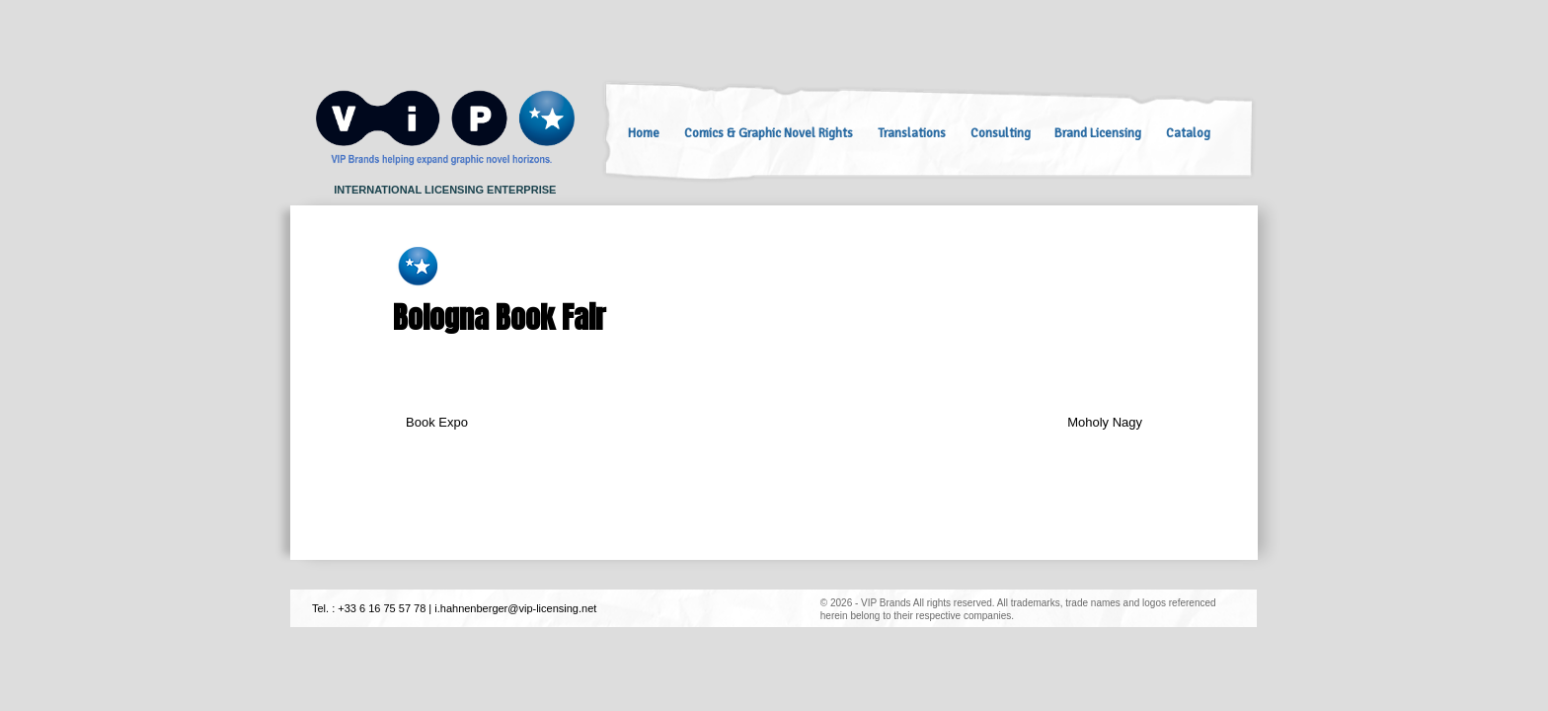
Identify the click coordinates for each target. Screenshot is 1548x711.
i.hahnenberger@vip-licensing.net (515, 608)
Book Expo (437, 422)
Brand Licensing (1097, 133)
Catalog (1188, 133)
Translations (912, 133)
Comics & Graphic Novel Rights (768, 133)
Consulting (1000, 133)
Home (643, 133)
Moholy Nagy (1104, 422)
